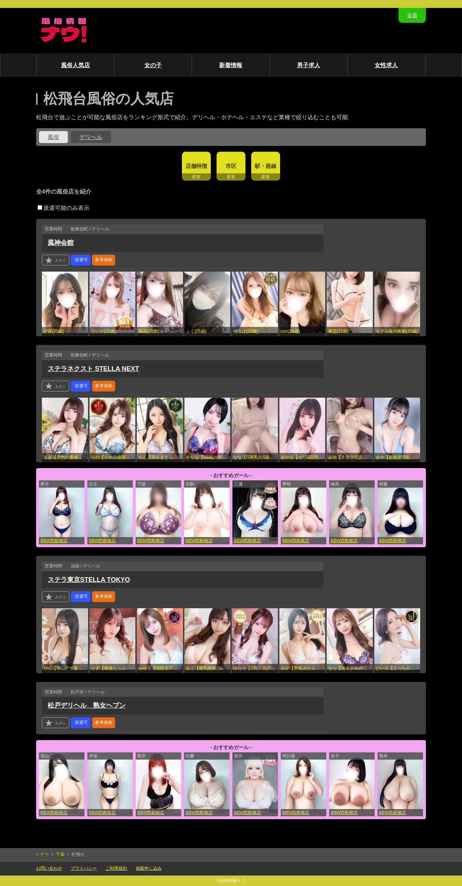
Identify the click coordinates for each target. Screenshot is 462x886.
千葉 (60, 854)
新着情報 (230, 65)
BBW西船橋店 (53, 540)
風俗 (53, 137)
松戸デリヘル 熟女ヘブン (87, 705)
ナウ (44, 854)
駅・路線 (265, 166)
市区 (231, 166)
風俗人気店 (75, 65)
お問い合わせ (49, 868)
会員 (412, 15)
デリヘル (91, 137)
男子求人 (308, 65)
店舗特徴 (196, 166)
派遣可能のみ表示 (64, 208)
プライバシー (84, 868)
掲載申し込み (149, 868)
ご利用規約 (116, 868)
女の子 (153, 65)
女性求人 (386, 65)
